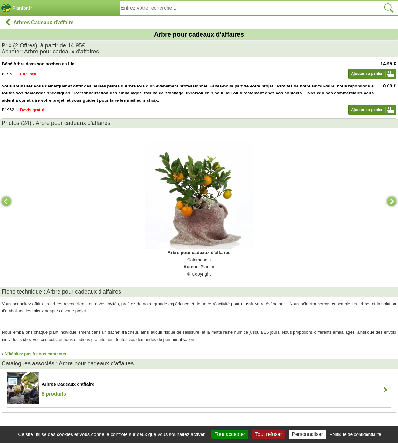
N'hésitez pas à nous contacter (35, 353)
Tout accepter (230, 434)
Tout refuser (268, 434)
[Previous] (6, 201)
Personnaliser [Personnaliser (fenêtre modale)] (307, 434)
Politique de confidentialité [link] (355, 434)
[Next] (391, 201)
